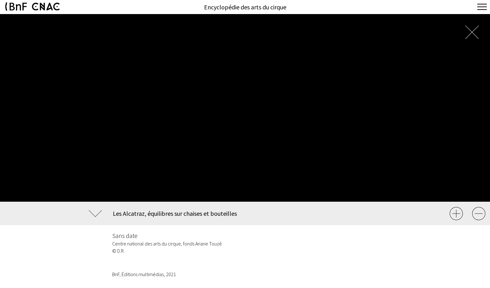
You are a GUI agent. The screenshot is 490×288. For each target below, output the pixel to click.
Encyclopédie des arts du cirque (245, 7)
